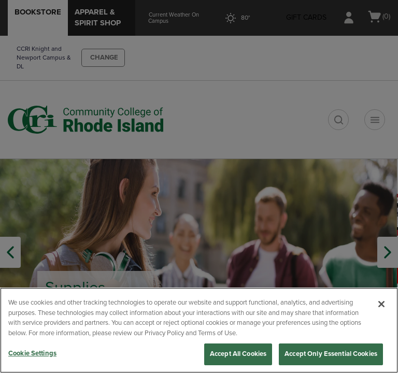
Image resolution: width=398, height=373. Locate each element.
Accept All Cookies (238, 354)
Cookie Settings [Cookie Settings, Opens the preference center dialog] (32, 353)
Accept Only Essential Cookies (331, 354)
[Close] (381, 304)
